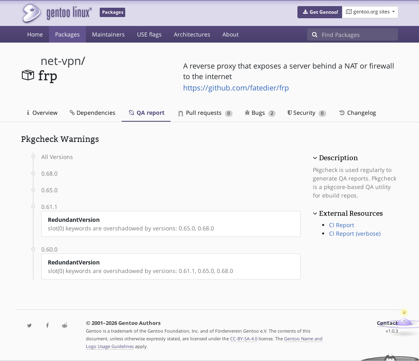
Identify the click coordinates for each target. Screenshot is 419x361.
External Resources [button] (351, 213)
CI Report (341, 225)
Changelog (357, 112)
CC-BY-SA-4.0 (243, 338)
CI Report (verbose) (355, 233)
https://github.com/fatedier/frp (236, 87)
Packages (67, 34)
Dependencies (92, 112)
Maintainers (108, 34)
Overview (42, 112)
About (230, 34)
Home (35, 34)
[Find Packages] (360, 34)
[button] (319, 12)
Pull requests (205, 112)
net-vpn (61, 60)
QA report (146, 112)
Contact (387, 323)
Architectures (192, 34)
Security (307, 112)
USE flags (149, 34)
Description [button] (338, 158)
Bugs (260, 112)
